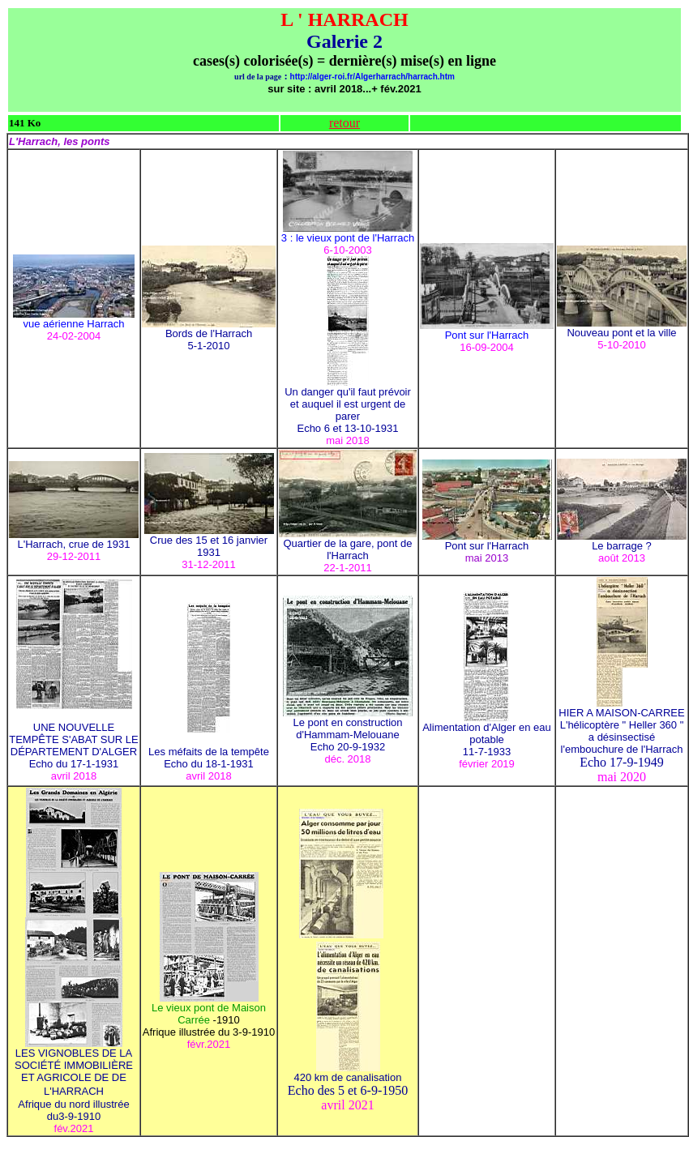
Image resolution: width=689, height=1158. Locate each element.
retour (344, 123)
